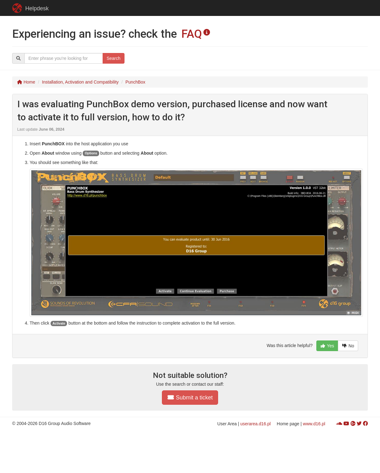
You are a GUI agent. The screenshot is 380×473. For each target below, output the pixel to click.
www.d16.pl (314, 423)
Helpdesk (30, 8)
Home (26, 82)
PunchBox (135, 82)
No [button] (348, 345)
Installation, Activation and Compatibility (80, 82)
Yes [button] (327, 345)
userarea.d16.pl (255, 423)
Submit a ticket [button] (190, 397)
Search (113, 58)
